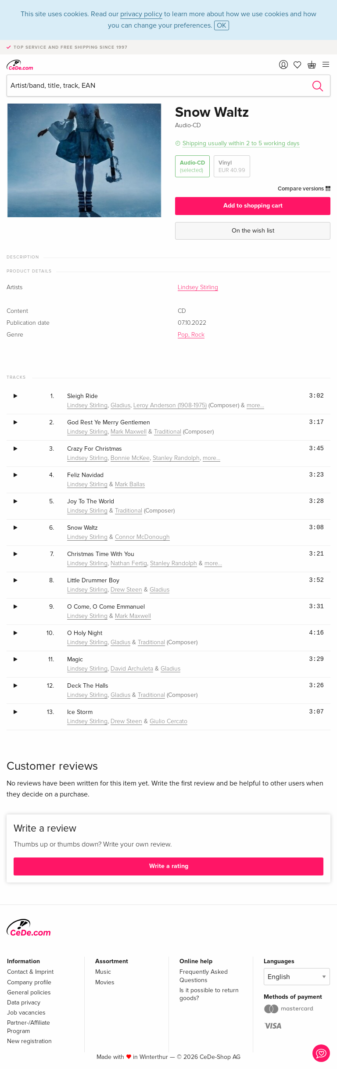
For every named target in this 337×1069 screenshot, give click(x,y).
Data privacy (23, 1002)
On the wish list (253, 230)
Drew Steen (126, 590)
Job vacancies (26, 1012)
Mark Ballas (130, 484)
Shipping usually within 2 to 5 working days (241, 143)
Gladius (120, 405)
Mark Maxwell (129, 432)
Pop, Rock (191, 335)
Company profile (29, 982)
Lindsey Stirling (198, 287)
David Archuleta (132, 669)
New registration (29, 1041)
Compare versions (304, 188)
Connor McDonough (142, 537)
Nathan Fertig (129, 563)
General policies (29, 992)
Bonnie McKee (130, 458)
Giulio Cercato (168, 721)
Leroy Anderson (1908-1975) (170, 405)
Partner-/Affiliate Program (28, 1026)
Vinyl (232, 166)
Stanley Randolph (176, 458)
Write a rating (168, 866)
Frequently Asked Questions (203, 975)
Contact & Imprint (30, 972)
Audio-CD (192, 166)
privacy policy (141, 14)
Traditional (167, 432)
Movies (105, 982)
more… (255, 405)
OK (221, 25)
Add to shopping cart (253, 205)
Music (103, 972)
